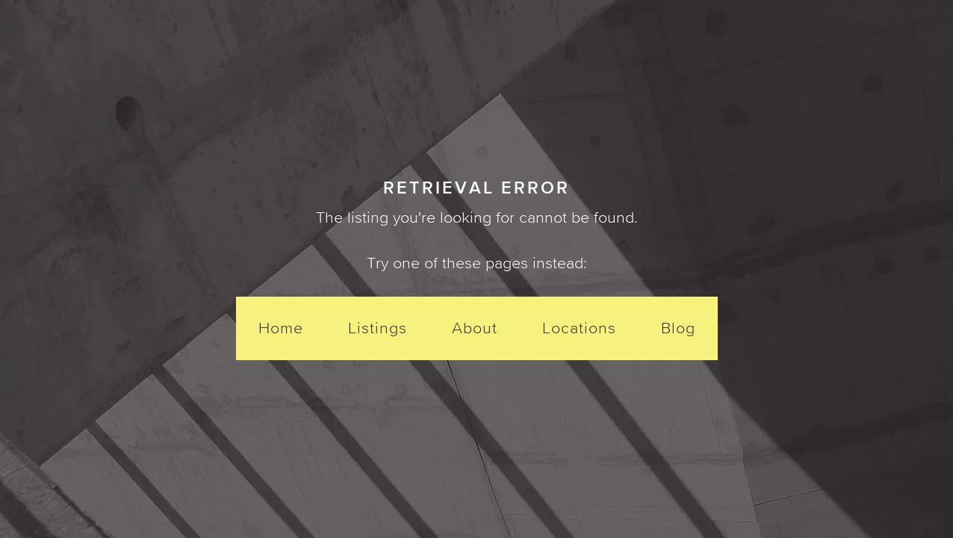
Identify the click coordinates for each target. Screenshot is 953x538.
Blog (678, 327)
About (474, 327)
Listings (377, 327)
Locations (579, 327)
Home (280, 327)
